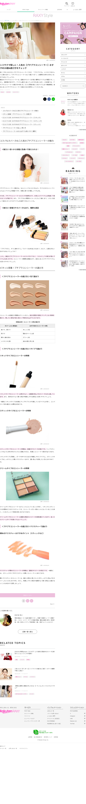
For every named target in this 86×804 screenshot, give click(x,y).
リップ (82, 149)
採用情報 (56, 737)
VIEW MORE (82, 129)
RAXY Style (26, 9)
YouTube (72, 723)
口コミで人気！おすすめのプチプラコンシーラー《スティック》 (22, 121)
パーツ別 (75, 155)
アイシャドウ (76, 146)
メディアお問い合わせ (52, 713)
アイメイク (64, 62)
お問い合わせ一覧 (13, 748)
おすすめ (8, 92)
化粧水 (82, 155)
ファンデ (22, 659)
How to (2, 92)
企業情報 (30, 737)
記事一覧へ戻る (27, 632)
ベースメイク (7, 89)
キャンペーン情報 (43, 9)
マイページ (27, 716)
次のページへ (27, 595)
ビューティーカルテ (29, 718)
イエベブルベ (65, 155)
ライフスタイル (69, 161)
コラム (63, 76)
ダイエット (81, 158)
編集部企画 (81, 139)
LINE (71, 718)
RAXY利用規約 (51, 721)
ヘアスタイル (69, 152)
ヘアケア (63, 69)
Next (52, 604)
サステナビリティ (24, 748)
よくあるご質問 (77, 9)
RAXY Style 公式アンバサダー (21, 694)
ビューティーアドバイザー (31, 721)
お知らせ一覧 (50, 711)
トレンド (75, 149)
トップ (8, 9)
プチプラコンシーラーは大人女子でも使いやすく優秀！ (20, 131)
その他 (63, 80)
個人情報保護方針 (38, 737)
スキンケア (64, 55)
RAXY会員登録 (74, 711)
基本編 (81, 143)
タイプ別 (79, 161)
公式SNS (59, 9)
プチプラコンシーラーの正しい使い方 (14, 128)
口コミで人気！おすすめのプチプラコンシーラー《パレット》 (22, 124)
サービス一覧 (3, 748)
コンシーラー (15, 92)
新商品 (28, 659)
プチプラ (78, 152)
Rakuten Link (73, 721)
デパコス (25, 676)
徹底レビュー (18, 676)
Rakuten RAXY (7, 4)
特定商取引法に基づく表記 (54, 723)
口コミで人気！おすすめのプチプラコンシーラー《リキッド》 (22, 117)
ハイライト (32, 676)
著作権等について (48, 737)
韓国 (16, 659)
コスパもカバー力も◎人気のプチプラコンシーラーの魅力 (20, 111)
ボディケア (64, 65)
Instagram (72, 716)
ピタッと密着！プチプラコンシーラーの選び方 (17, 114)
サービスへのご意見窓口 (53, 718)
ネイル (63, 73)
